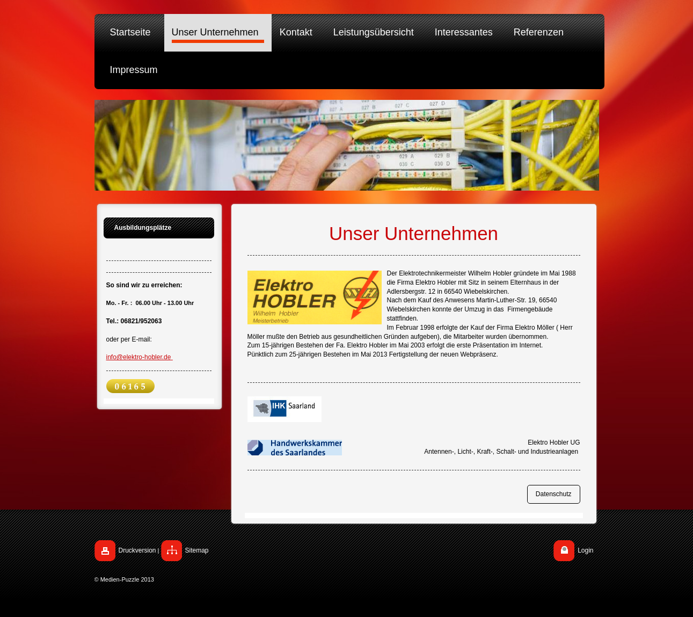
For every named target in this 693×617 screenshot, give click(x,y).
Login (585, 550)
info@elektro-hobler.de (139, 357)
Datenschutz (554, 494)
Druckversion (137, 550)
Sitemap (197, 550)
